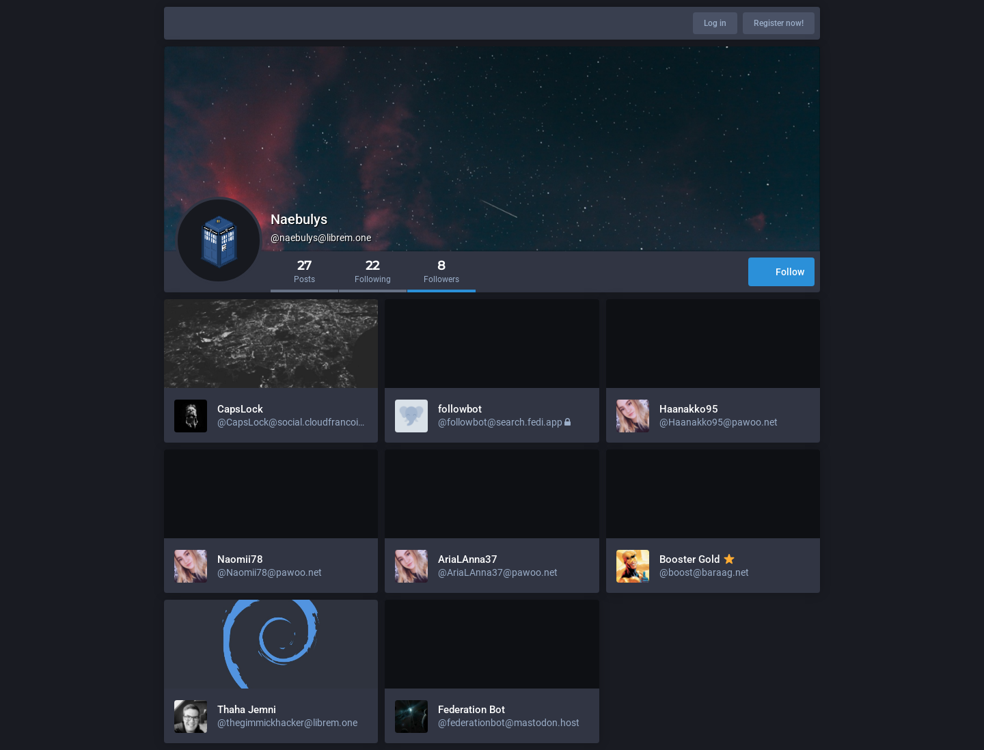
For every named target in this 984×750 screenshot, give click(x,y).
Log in (715, 23)
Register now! (779, 23)
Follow (781, 273)
